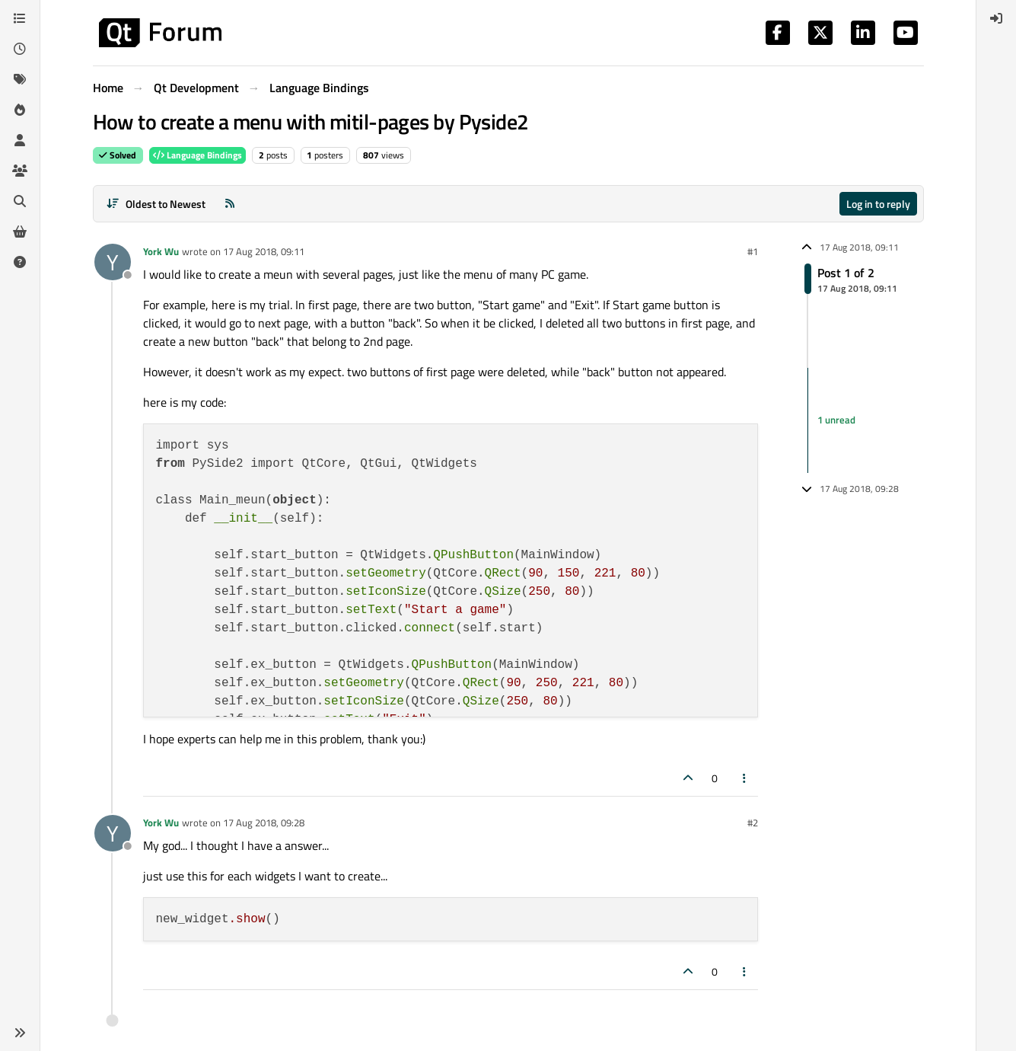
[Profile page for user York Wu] (112, 262)
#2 (752, 822)
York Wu (161, 251)
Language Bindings (197, 155)
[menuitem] (996, 18)
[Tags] (19, 79)
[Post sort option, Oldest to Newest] (156, 204)
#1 (752, 251)
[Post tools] (744, 778)
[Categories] (19, 18)
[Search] (19, 201)
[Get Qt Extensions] (19, 231)
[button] (19, 1033)
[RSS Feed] (229, 204)
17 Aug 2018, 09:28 (263, 822)
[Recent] (19, 49)
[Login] (996, 18)
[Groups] (19, 170)
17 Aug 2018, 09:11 (263, 251)
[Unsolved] (19, 262)
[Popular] (19, 109)
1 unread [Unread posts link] (836, 419)
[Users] (19, 140)
